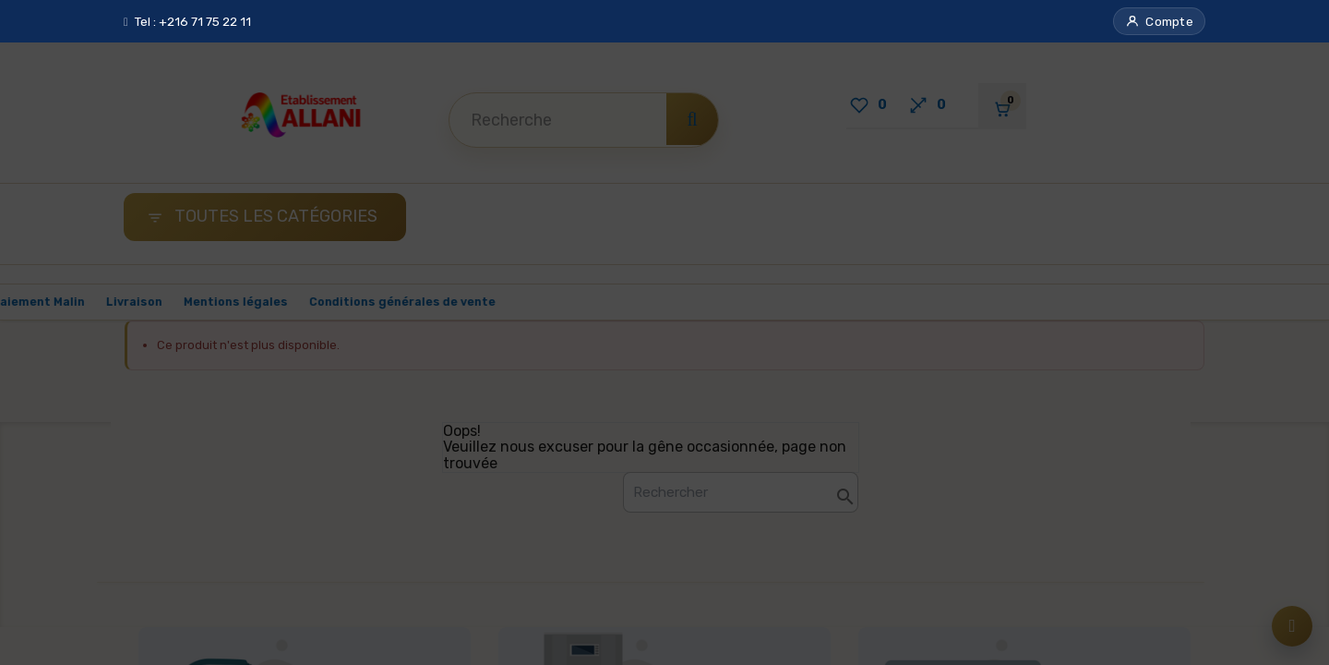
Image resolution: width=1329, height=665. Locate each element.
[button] (1159, 21)
